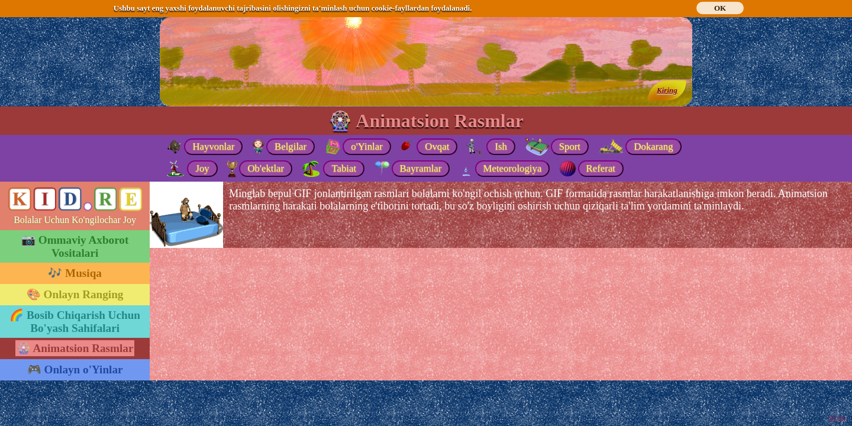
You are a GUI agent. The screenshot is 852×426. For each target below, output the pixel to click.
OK (720, 8)
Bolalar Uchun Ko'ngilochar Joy (75, 220)
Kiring (667, 90)
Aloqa (837, 417)
